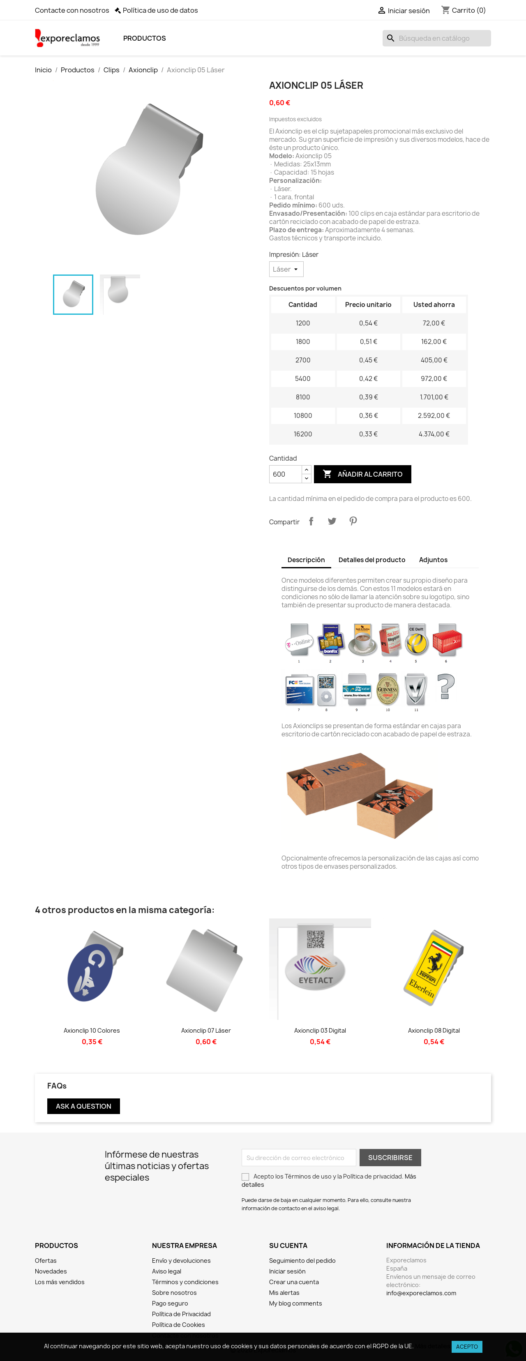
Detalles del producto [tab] (372, 560)
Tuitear (332, 521)
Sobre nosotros (174, 1292)
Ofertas (46, 1260)
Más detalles (432, 1346)
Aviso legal (166, 1271)
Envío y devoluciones (181, 1260)
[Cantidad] (285, 474)
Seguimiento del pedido (302, 1260)
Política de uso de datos (160, 10)
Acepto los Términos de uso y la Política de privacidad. (329, 1180)
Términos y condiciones (185, 1282)
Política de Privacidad (181, 1314)
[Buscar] (437, 38)
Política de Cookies (178, 1325)
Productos (144, 38)
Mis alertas (284, 1292)
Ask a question (83, 1106)
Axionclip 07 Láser (206, 1030)
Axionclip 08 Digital (434, 1030)
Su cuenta (288, 1245)
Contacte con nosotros (72, 10)
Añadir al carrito (363, 474)
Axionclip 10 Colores (92, 1030)
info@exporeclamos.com (421, 1293)
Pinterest (353, 521)
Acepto (467, 1346)
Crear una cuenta (294, 1282)
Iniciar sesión (287, 1271)
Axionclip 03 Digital (320, 1030)
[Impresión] (286, 269)
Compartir (311, 521)
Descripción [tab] (306, 560)
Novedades (51, 1271)
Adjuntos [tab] (433, 560)
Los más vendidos (60, 1282)
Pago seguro (170, 1303)
